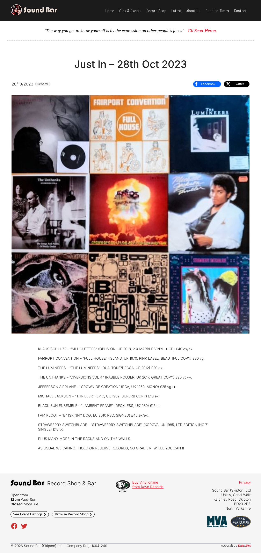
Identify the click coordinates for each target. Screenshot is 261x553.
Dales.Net (244, 545)
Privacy (245, 482)
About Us (193, 10)
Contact (240, 10)
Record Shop (156, 10)
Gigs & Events (130, 10)
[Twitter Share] (236, 84)
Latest (176, 10)
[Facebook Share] (207, 84)
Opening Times (217, 10)
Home (110, 10)
